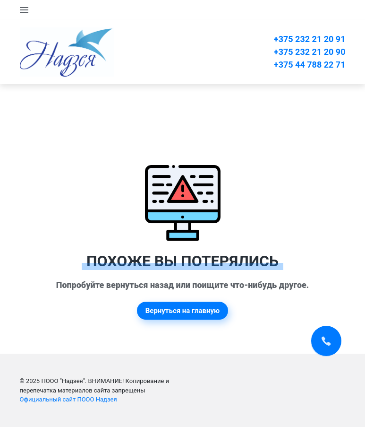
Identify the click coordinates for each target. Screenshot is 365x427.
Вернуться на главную (182, 310)
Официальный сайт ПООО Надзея (68, 399)
